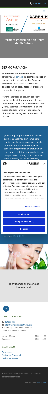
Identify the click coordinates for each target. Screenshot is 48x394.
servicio (19, 77)
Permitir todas (24, 214)
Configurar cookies (24, 221)
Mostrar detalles (32, 206)
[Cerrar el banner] (44, 163)
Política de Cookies (10, 358)
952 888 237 (39, 3)
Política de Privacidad (11, 355)
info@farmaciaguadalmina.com (18, 325)
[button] (38, 11)
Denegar (24, 229)
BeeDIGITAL (41, 383)
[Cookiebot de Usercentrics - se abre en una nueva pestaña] (29, 163)
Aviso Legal (7, 352)
